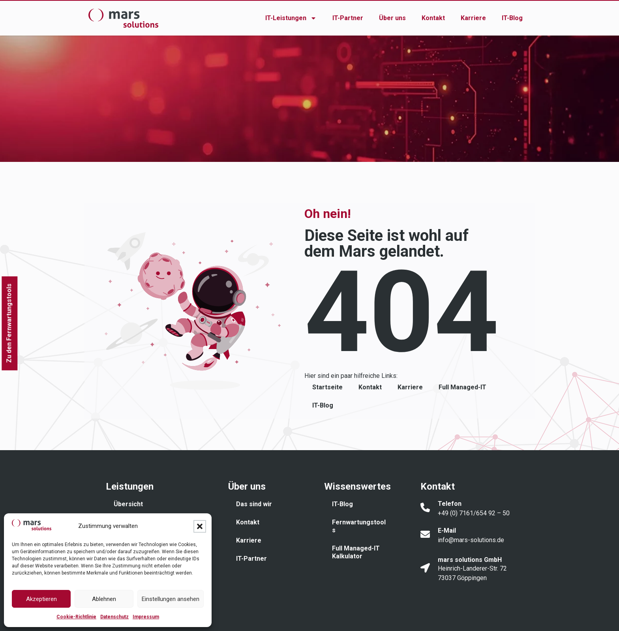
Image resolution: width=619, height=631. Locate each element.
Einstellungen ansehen (170, 599)
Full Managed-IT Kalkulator (356, 552)
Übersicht (128, 504)
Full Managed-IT (462, 387)
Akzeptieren (41, 599)
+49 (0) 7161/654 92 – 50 (474, 513)
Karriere (473, 18)
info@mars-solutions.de (471, 540)
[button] (200, 526)
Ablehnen (104, 599)
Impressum (146, 617)
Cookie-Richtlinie (76, 617)
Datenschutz (114, 617)
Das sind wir (254, 504)
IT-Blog (512, 18)
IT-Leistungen (291, 18)
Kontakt (433, 18)
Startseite (327, 387)
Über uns (392, 18)
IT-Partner (347, 18)
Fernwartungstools (359, 526)
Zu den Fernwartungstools (9, 323)
